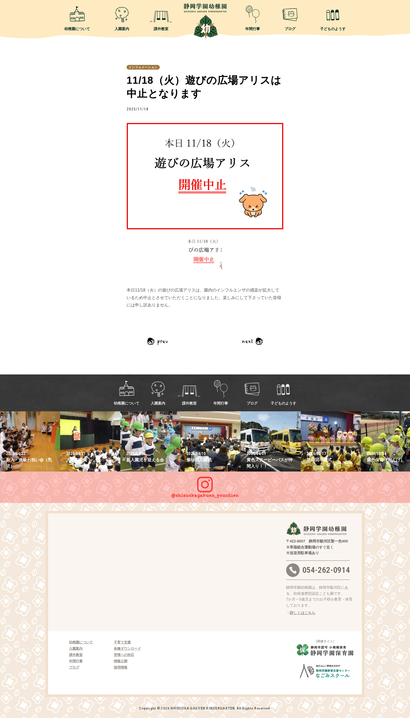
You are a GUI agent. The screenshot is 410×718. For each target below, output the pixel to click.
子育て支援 (122, 642)
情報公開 (120, 661)
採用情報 (120, 667)
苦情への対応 (124, 655)
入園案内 (122, 18)
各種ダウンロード (127, 648)
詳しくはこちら (302, 613)
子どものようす (333, 18)
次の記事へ (252, 341)
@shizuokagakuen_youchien (205, 484)
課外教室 (161, 18)
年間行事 (252, 18)
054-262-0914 (318, 570)
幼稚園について (77, 18)
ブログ (289, 18)
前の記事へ (157, 341)
